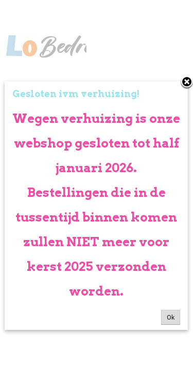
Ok (170, 317)
